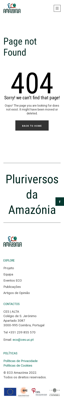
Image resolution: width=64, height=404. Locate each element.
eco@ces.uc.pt (23, 340)
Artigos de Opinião (16, 292)
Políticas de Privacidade (20, 361)
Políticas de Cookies (17, 365)
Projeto (8, 268)
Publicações (12, 286)
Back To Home (32, 126)
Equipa (8, 274)
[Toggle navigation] (57, 8)
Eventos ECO (12, 280)
